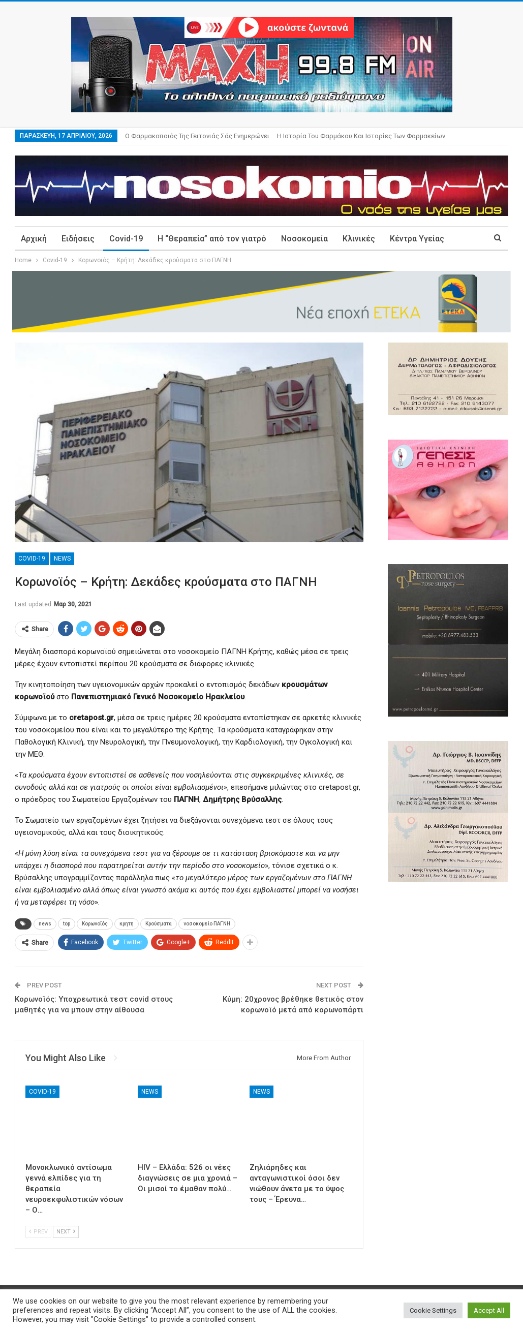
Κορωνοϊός (95, 923)
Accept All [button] (489, 1310)
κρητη (126, 923)
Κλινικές (359, 238)
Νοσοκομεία (304, 238)
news (45, 923)
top (66, 923)
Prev (38, 1231)
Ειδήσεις (78, 238)
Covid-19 (126, 238)
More (400, 238)
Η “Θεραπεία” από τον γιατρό (212, 238)
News (62, 558)
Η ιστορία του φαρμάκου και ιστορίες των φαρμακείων (361, 136)
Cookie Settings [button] (433, 1310)
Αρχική (34, 238)
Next (65, 1231)
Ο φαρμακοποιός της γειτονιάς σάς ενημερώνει (197, 136)
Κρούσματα (158, 923)
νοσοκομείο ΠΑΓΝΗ (206, 923)
